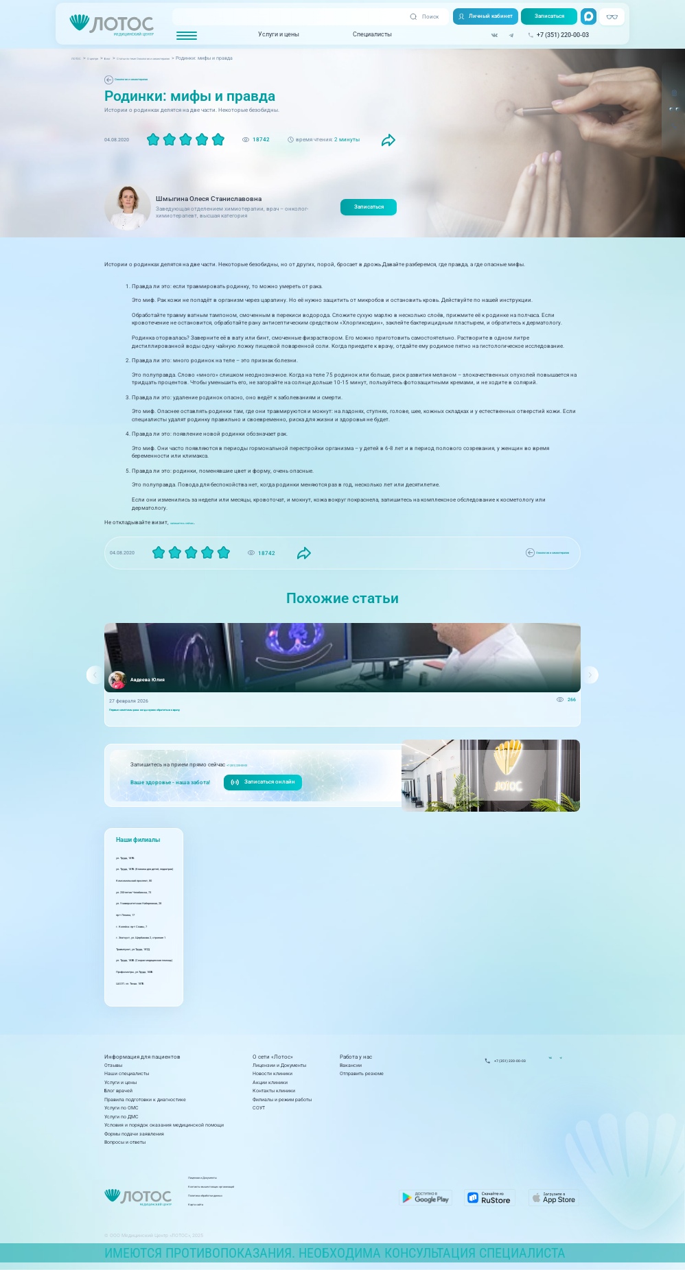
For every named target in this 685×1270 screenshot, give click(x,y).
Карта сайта (269, 1207)
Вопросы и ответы (125, 1142)
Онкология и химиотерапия (147, 79)
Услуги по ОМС (121, 1108)
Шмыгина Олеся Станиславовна (209, 198)
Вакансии (351, 1065)
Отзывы (113, 1065)
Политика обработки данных (287, 1198)
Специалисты (368, 35)
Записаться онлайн (264, 789)
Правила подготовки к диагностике (145, 1099)
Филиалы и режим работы (282, 1099)
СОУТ (259, 1108)
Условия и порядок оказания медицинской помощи (164, 1125)
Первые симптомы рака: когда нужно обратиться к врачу (177, 713)
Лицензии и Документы (279, 1065)
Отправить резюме (362, 1073)
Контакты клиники (274, 1090)
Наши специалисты (126, 1073)
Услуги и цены (274, 35)
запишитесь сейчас (195, 522)
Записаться (547, 17)
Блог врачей (118, 1090)
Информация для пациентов (142, 1057)
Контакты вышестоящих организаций (298, 1190)
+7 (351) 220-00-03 (252, 771)
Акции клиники (270, 1082)
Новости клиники (272, 1073)
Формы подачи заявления (134, 1134)
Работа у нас (356, 1057)
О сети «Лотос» (273, 1057)
